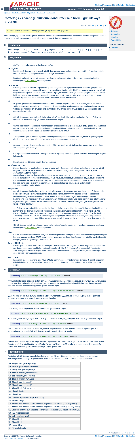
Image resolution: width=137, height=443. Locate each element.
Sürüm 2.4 (41, 13)
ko (101, 25)
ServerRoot (31, 81)
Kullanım (114, 31)
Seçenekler (115, 34)
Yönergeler (107, 5)
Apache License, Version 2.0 (15, 438)
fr (97, 25)
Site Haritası (130, 5)
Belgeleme (31, 13)
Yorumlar (114, 47)
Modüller (98, 5)
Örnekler (114, 37)
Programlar (51, 13)
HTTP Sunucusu (18, 13)
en (93, 25)
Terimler (121, 5)
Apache (7, 13)
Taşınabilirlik (116, 40)
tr (105, 25)
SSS (115, 5)
